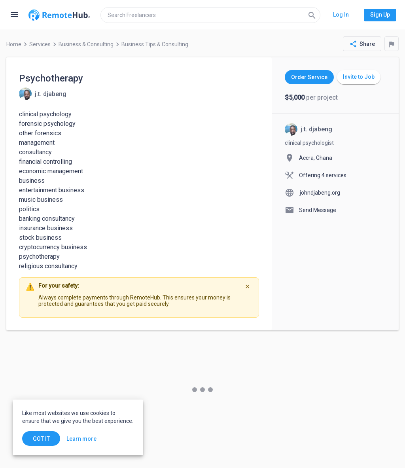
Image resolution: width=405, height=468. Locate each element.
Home (13, 44)
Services (40, 44)
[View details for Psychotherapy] (42, 93)
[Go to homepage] (59, 15)
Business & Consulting (86, 44)
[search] (210, 15)
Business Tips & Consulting (154, 44)
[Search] (312, 15)
